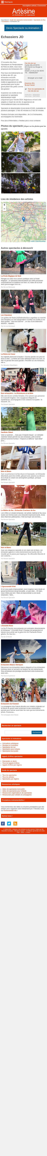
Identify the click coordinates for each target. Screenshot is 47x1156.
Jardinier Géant (7, 432)
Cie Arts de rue (30, 63)
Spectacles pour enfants (11, 749)
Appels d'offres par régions (12, 765)
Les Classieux (6, 315)
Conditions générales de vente (35, 831)
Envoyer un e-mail (35, 78)
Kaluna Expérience (9, 676)
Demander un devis (10, 761)
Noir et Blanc (6, 547)
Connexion (42, 6)
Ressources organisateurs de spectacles (17, 793)
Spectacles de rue (9, 747)
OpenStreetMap (40, 241)
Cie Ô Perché (8, 637)
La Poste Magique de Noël (11, 276)
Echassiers (5, 21)
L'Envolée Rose (7, 626)
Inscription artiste (29, 6)
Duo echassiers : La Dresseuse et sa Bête (17, 393)
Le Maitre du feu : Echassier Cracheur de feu (18, 510)
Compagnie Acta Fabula (11, 715)
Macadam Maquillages (10, 365)
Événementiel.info (10, 811)
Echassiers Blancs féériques (12, 665)
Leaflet (32, 241)
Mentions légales (19, 831)
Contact (27, 832)
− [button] (4, 209)
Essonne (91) (29, 83)
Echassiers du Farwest (10, 704)
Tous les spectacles (10, 775)
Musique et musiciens (10, 745)
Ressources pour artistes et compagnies (17, 795)
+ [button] (4, 205)
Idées (22, 832)
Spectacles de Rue (39, 20)
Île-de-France (29, 85)
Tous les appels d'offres (11, 763)
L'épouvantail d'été (8, 586)
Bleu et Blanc (6, 471)
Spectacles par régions (11, 779)
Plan (18, 832)
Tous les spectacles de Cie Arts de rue (36, 90)
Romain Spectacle (9, 404)
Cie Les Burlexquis (9, 287)
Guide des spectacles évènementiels (21, 20)
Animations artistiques (10, 743)
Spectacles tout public (10, 751)
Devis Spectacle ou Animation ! (23, 28)
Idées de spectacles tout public (14, 789)
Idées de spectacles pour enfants (14, 791)
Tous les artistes (8, 777)
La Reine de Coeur (8, 354)
